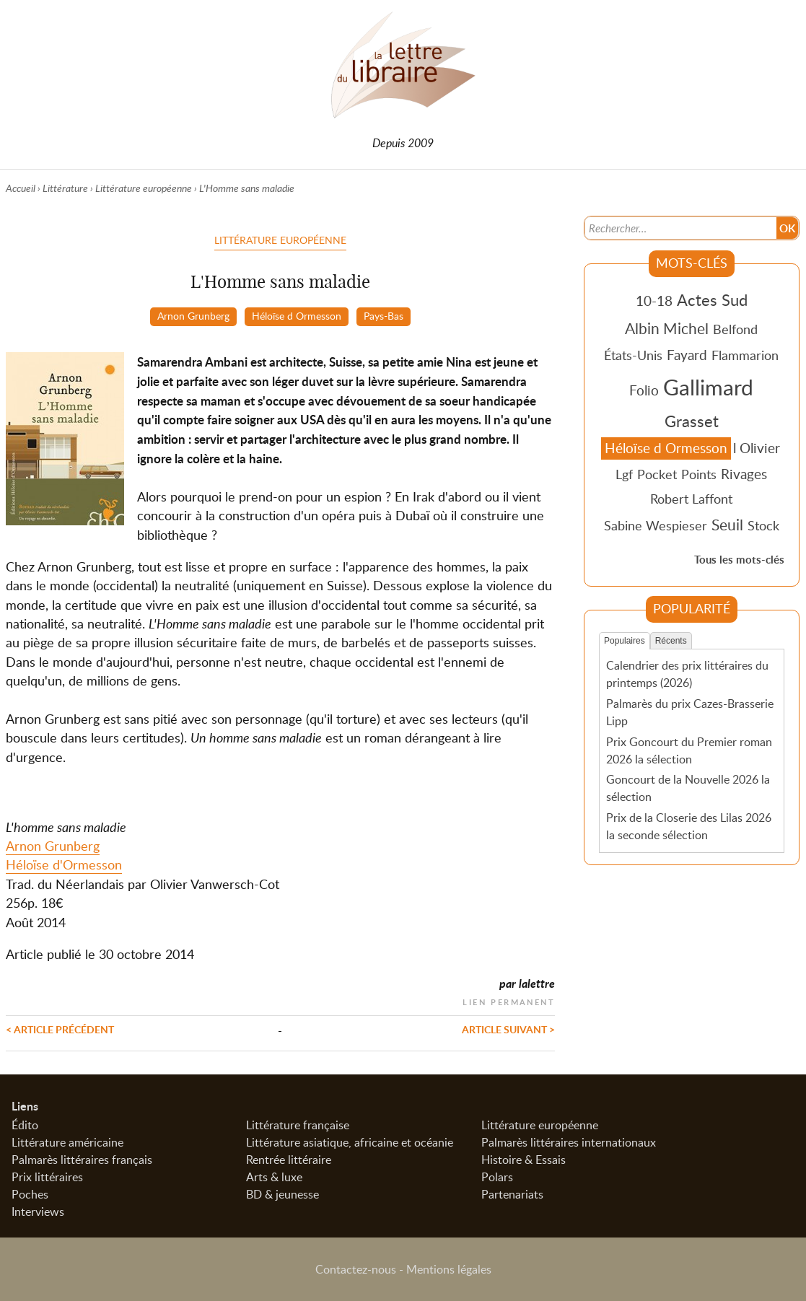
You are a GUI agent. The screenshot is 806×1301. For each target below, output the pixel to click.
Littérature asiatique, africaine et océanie (349, 1142)
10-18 (654, 300)
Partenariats (512, 1194)
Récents (671, 641)
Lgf (624, 474)
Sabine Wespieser (655, 525)
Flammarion (745, 355)
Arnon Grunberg (193, 315)
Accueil (20, 188)
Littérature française (297, 1125)
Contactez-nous (355, 1269)
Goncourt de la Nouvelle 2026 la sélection (688, 788)
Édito (25, 1125)
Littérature (65, 188)
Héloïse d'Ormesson (64, 864)
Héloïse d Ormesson (296, 315)
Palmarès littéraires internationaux (568, 1142)
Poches (30, 1194)
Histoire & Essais (523, 1160)
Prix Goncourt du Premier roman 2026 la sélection (689, 750)
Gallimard (708, 387)
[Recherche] (679, 228)
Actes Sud (712, 299)
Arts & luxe (274, 1177)
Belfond (735, 329)
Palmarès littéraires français (82, 1160)
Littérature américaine (67, 1142)
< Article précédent (60, 1029)
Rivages (744, 473)
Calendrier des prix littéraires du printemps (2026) (687, 674)
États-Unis (633, 355)
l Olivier (756, 447)
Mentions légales (448, 1269)
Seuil (727, 524)
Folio (644, 390)
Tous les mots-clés (739, 559)
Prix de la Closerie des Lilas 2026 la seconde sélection (688, 826)
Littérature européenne (143, 188)
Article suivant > (508, 1029)
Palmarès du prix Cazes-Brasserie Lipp (690, 712)
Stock (763, 525)
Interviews (38, 1211)
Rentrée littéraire (288, 1160)
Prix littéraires (47, 1177)
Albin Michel (667, 328)
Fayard (687, 354)
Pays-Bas (383, 315)
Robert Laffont (691, 498)
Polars (497, 1177)
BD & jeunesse (282, 1194)
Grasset (692, 421)
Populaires (624, 641)
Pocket (657, 474)
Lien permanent (509, 1000)
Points (699, 474)
